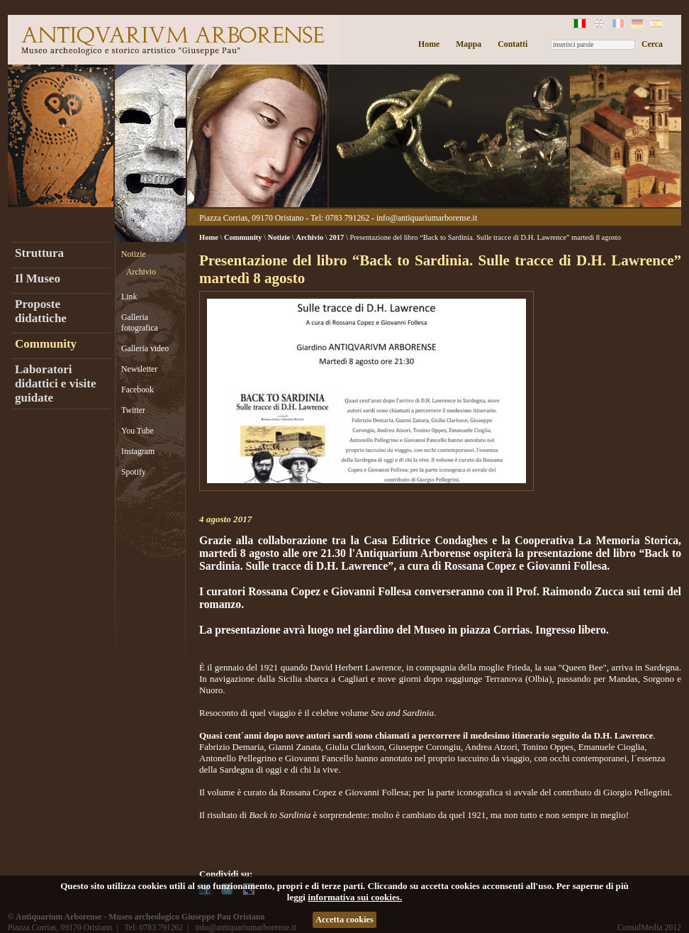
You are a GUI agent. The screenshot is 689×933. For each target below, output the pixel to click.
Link (129, 297)
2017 (336, 237)
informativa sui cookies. (355, 897)
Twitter (133, 410)
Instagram (138, 451)
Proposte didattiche (41, 311)
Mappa (468, 44)
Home (428, 44)
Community (46, 343)
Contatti (512, 44)
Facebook (137, 389)
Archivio (141, 272)
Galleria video (145, 348)
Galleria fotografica (139, 322)
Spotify (133, 472)
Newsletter (139, 369)
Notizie (133, 254)
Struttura (39, 253)
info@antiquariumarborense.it (426, 218)
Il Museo (37, 278)
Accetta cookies (344, 919)
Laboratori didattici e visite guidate (55, 383)
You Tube (137, 431)
